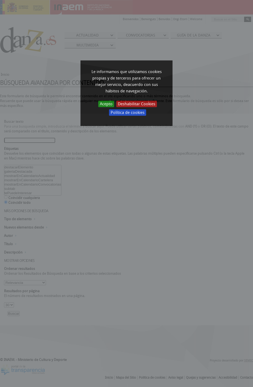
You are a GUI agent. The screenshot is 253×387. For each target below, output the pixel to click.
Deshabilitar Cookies (136, 104)
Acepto (106, 104)
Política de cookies (128, 112)
